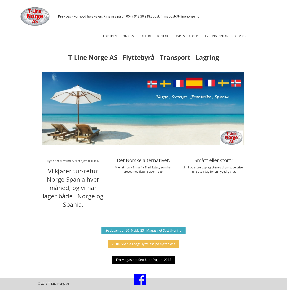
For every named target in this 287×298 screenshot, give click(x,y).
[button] (143, 230)
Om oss (128, 36)
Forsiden (110, 36)
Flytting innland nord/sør (224, 36)
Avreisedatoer (187, 36)
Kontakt (163, 36)
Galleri (145, 36)
